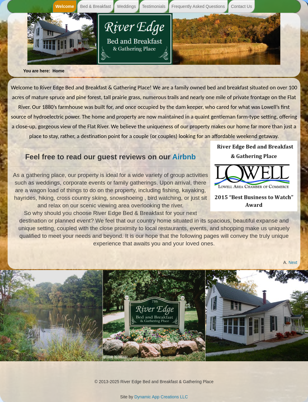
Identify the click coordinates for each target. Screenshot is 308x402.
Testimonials (154, 6)
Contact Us (241, 6)
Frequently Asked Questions (198, 6)
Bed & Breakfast (95, 6)
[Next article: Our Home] (293, 262)
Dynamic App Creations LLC (161, 396)
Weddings (126, 6)
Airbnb (184, 157)
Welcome (64, 6)
